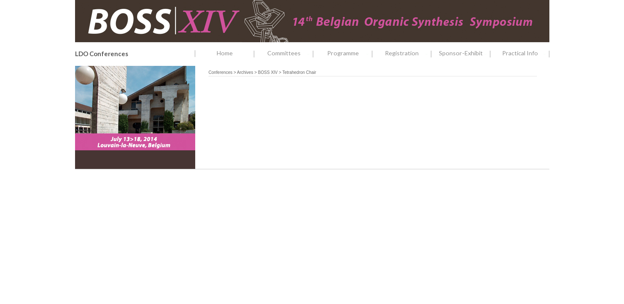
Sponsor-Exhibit (464, 53)
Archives (245, 72)
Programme (349, 53)
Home (225, 53)
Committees (290, 53)
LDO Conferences (101, 53)
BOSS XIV (268, 72)
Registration (408, 53)
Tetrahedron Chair (299, 72)
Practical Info (525, 53)
